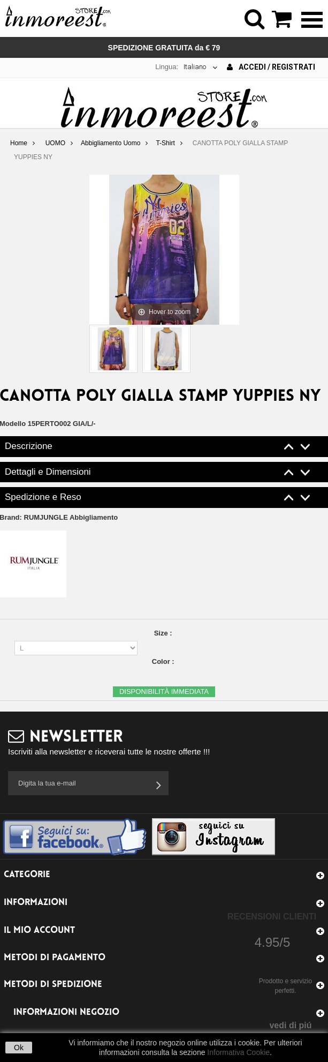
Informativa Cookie (238, 1052)
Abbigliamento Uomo (110, 143)
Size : (164, 633)
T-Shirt (165, 143)
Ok (19, 1047)
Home (18, 143)
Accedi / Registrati (271, 67)
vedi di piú (290, 1025)
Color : (164, 661)
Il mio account (39, 930)
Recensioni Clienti (271, 916)
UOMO (55, 143)
